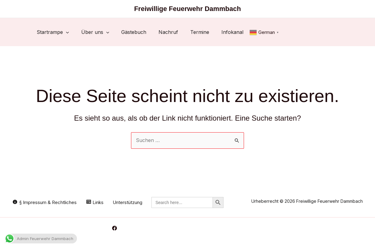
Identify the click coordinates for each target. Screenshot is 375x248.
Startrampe (53, 32)
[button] (66, 32)
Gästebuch (133, 32)
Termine (199, 32)
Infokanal (232, 32)
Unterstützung (127, 202)
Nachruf (168, 32)
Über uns (95, 32)
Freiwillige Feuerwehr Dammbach (187, 9)
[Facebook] (114, 228)
